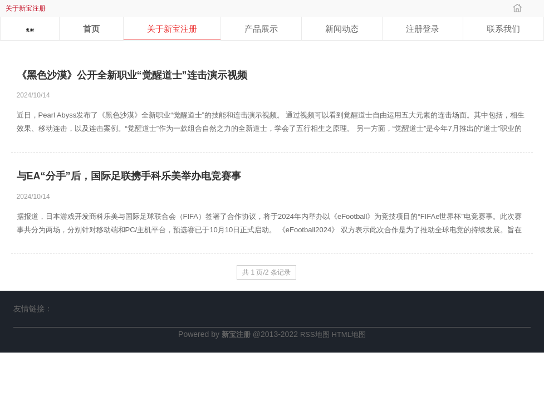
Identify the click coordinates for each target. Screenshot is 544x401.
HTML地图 (349, 334)
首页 (91, 28)
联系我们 (503, 28)
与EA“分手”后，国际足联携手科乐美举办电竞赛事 (129, 176)
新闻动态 (342, 28)
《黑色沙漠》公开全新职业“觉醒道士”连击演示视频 (132, 75)
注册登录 (422, 28)
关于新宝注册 (172, 28)
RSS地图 (315, 334)
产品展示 (261, 28)
